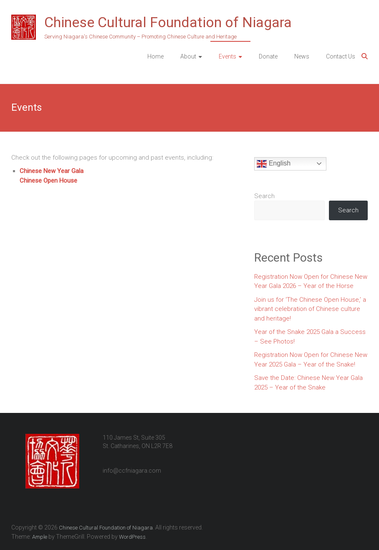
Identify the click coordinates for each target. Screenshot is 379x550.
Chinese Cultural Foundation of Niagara (168, 22)
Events (227, 56)
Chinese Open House (48, 180)
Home (155, 56)
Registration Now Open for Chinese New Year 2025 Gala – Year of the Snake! (310, 359)
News (301, 56)
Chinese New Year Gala (51, 171)
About (188, 56)
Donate (268, 56)
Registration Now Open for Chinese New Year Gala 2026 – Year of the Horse (310, 281)
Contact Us (340, 56)
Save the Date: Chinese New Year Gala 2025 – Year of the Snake (308, 382)
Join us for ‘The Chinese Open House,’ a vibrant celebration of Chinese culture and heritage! (310, 309)
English (274, 164)
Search (264, 196)
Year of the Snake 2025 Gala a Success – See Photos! (310, 336)
